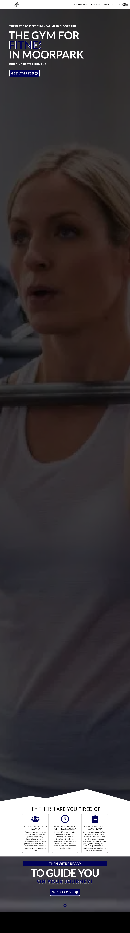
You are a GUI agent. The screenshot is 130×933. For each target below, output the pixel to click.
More (109, 4)
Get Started (80, 4)
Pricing (95, 4)
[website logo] (16, 4)
